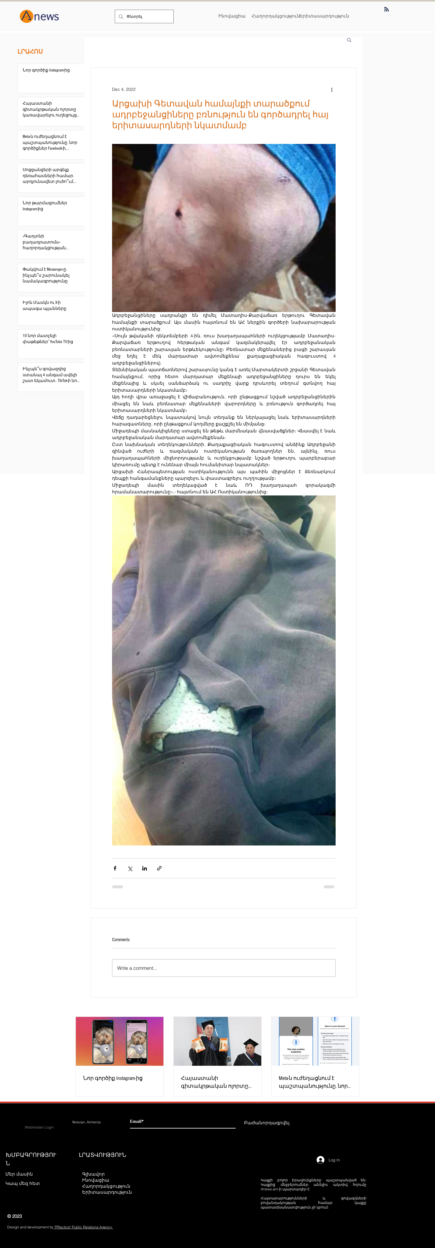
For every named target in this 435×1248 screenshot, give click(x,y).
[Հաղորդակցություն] (276, 16)
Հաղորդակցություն (106, 1186)
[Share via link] (159, 868)
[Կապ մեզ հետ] (26, 1183)
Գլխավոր (93, 1174)
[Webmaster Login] (39, 1127)
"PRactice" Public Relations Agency (83, 1227)
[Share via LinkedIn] (144, 868)
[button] (349, 39)
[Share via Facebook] (115, 868)
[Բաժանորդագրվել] (266, 1122)
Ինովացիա (95, 1180)
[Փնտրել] (144, 16)
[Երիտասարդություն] (324, 16)
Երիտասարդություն (106, 1192)
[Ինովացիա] (232, 16)
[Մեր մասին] (26, 1174)
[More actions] (332, 89)
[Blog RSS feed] (386, 9)
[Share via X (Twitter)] (130, 868)
